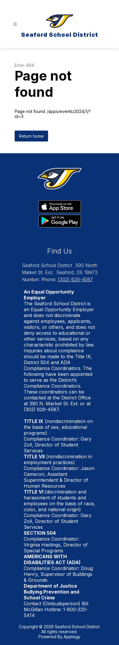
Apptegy (72, 636)
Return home (31, 136)
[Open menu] (15, 24)
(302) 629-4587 (75, 279)
